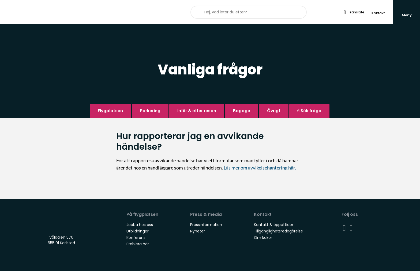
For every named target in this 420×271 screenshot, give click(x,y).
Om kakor (263, 237)
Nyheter (197, 231)
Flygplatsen (110, 111)
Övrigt (273, 111)
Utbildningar (137, 231)
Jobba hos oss (139, 224)
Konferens (135, 237)
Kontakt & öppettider (273, 224)
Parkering (150, 111)
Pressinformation (206, 224)
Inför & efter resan (196, 111)
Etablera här (137, 244)
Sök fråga (309, 111)
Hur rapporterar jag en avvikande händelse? (190, 141)
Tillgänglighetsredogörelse (278, 231)
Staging (43, 12)
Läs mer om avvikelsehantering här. (260, 168)
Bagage (241, 111)
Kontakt (378, 13)
